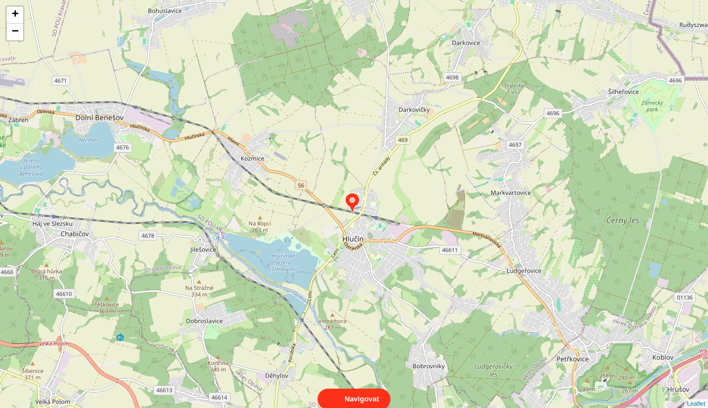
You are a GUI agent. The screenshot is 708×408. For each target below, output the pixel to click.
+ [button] (15, 15)
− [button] (15, 32)
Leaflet (696, 393)
